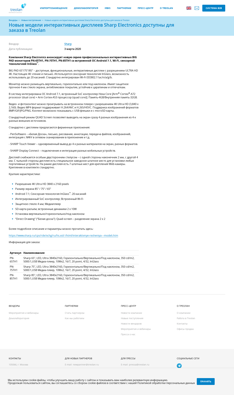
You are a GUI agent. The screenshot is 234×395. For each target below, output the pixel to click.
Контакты (182, 323)
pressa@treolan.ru (139, 364)
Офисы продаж (185, 328)
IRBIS (107, 8)
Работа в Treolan (186, 318)
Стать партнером (74, 312)
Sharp (68, 44)
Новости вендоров (131, 323)
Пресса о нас (128, 334)
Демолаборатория (86, 8)
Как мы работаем (74, 318)
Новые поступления (31, 20)
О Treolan (166, 8)
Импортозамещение (53, 8)
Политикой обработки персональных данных (166, 383)
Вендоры (13, 20)
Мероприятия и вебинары (24, 312)
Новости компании (131, 312)
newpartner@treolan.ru (86, 364)
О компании (183, 312)
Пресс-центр (145, 8)
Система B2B (214, 8)
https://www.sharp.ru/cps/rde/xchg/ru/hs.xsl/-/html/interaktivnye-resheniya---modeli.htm (63, 235)
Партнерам (124, 8)
